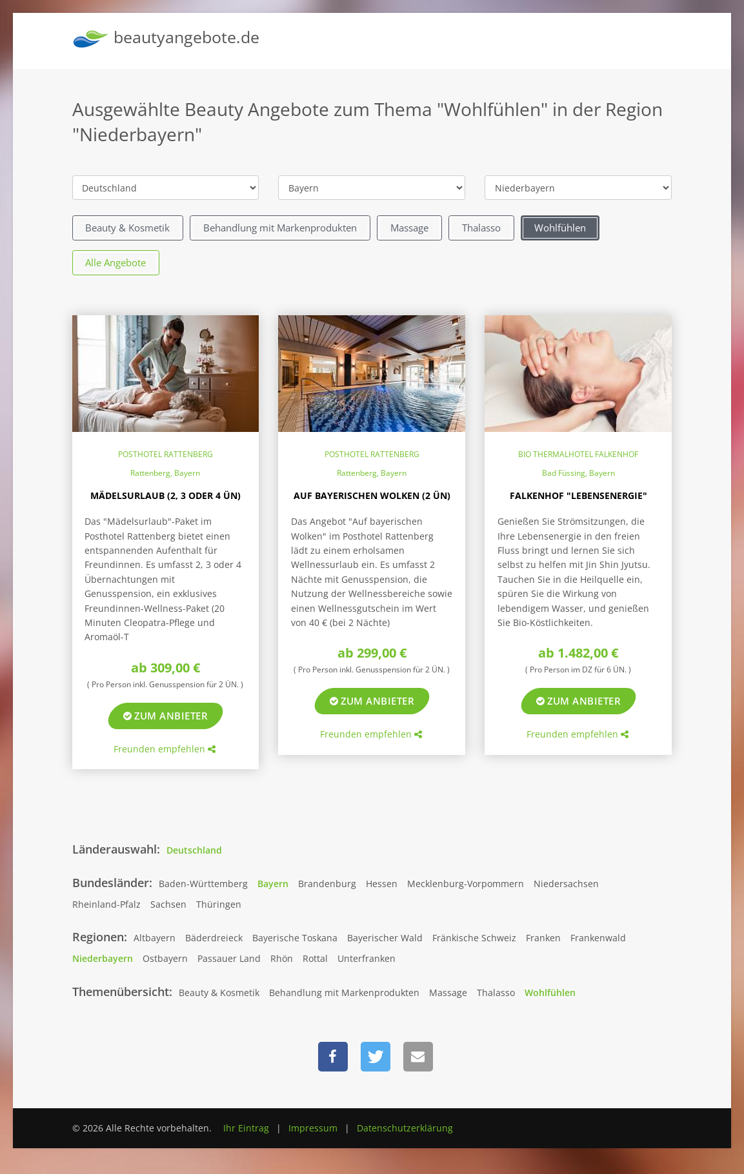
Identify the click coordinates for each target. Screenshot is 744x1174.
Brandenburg (327, 883)
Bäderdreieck (214, 938)
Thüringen (218, 904)
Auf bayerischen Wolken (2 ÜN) (372, 495)
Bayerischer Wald (385, 938)
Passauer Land (229, 958)
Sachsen (168, 904)
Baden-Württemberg (203, 883)
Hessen (381, 883)
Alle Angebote (115, 262)
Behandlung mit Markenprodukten (280, 227)
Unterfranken (366, 958)
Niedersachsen (566, 883)
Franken (543, 938)
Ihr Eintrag (246, 1128)
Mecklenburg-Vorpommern (465, 883)
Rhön (281, 958)
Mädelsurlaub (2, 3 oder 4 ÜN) (165, 495)
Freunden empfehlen (165, 749)
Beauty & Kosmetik (127, 227)
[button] (333, 1056)
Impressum (312, 1128)
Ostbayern (165, 958)
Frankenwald (598, 938)
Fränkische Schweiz (474, 938)
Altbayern (155, 938)
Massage (409, 227)
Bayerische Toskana (294, 938)
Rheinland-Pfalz (106, 904)
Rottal (315, 958)
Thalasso (481, 227)
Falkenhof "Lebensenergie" (578, 495)
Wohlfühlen (560, 227)
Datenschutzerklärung (405, 1128)
